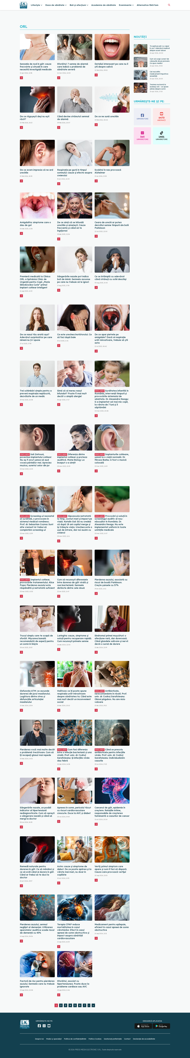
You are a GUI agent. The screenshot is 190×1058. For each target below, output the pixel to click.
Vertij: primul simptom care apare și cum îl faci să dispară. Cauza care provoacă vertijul (111, 869)
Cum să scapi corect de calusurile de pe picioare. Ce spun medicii (160, 61)
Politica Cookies (95, 1039)
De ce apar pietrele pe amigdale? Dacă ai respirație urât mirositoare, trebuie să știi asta (111, 338)
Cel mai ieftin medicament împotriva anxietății (159, 74)
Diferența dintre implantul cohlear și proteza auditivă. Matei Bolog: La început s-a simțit (72, 458)
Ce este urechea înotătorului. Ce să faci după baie (74, 336)
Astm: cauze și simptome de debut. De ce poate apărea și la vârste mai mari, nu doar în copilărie (74, 870)
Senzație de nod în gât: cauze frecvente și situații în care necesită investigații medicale (36, 67)
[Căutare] (169, 5)
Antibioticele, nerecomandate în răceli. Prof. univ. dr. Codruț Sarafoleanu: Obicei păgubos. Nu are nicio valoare (111, 696)
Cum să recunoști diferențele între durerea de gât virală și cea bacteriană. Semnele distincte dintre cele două (72, 583)
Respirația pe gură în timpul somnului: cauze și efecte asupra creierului (74, 172)
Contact (127, 1039)
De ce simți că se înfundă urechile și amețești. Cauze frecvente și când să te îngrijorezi (71, 226)
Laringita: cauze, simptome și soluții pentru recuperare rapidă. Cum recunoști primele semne (74, 638)
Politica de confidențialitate (75, 1039)
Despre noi (39, 1039)
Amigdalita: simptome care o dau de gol (35, 224)
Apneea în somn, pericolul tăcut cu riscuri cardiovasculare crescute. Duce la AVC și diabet (74, 810)
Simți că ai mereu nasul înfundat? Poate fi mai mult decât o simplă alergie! (72, 393)
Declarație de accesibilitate (144, 1039)
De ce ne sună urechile (107, 116)
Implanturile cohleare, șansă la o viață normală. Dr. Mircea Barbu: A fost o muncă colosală (112, 458)
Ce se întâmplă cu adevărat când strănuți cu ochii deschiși (110, 278)
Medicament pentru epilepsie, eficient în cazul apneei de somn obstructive (112, 927)
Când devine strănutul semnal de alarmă (73, 118)
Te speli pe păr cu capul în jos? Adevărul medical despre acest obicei (160, 48)
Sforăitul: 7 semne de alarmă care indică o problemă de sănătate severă (72, 67)
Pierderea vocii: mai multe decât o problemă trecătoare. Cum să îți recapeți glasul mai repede (37, 752)
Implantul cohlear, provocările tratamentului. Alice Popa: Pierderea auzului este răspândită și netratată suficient (37, 583)
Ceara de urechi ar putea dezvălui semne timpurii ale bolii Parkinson (112, 225)
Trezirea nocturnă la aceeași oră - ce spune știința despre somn (159, 86)
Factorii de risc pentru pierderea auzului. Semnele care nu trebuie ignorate (37, 984)
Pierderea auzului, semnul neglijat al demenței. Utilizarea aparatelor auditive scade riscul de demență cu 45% (37, 928)
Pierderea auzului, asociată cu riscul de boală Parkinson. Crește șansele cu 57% (111, 582)
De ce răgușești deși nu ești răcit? (34, 118)
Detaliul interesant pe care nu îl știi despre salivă (111, 65)
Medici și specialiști (54, 1039)
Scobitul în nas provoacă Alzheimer (108, 171)
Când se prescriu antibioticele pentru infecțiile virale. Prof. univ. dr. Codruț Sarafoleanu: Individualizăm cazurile (110, 755)
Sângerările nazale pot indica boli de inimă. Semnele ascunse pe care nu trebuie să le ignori (73, 279)
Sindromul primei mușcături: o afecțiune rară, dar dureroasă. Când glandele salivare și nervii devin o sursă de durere (111, 639)
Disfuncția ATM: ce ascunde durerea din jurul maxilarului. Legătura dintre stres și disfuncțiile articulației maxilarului (35, 696)
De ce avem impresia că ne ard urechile (36, 171)
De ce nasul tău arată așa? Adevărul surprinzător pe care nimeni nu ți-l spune (36, 337)
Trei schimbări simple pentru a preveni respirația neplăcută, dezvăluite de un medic (36, 393)
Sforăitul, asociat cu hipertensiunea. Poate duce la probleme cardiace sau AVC (73, 984)
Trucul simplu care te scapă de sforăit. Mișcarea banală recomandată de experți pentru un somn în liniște (37, 639)
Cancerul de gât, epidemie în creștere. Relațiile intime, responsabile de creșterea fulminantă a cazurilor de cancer (112, 811)
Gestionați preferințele (113, 1039)
